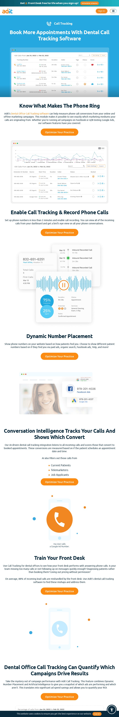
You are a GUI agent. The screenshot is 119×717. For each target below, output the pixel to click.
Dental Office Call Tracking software (30, 113)
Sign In (101, 11)
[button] (111, 709)
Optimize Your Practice (59, 132)
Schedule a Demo (90, 3)
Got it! (97, 714)
